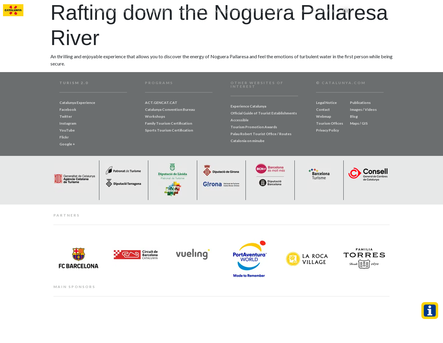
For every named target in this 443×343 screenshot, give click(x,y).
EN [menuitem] (346, 11)
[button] (435, 11)
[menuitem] (346, 10)
